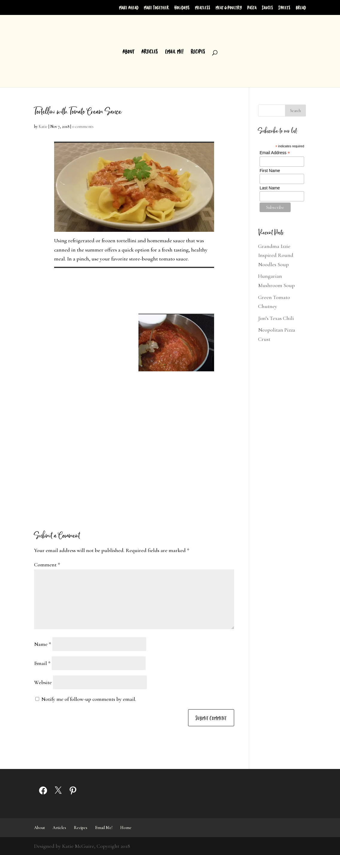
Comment (47, 564)
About (128, 52)
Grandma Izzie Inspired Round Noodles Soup (275, 255)
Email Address (275, 153)
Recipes (198, 52)
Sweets (284, 7)
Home (126, 827)
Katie (43, 126)
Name (42, 644)
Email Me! (174, 52)
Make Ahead (128, 7)
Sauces (267, 7)
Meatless (202, 7)
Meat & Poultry (229, 7)
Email (42, 663)
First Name (270, 170)
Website (43, 682)
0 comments (83, 126)
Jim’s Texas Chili (276, 318)
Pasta (252, 7)
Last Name (270, 188)
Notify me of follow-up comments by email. (88, 699)
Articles (149, 52)
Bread (301, 7)
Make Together (156, 7)
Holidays (182, 7)
